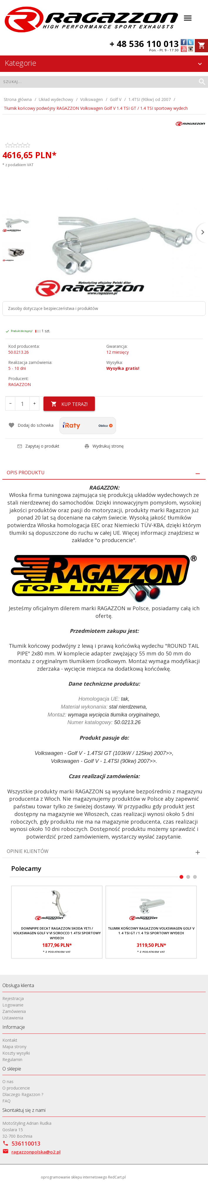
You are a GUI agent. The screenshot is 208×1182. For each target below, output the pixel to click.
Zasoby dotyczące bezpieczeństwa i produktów (53, 308)
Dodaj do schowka (30, 425)
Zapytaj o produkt (38, 445)
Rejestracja (13, 998)
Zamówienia (14, 1011)
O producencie (16, 1088)
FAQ (6, 1101)
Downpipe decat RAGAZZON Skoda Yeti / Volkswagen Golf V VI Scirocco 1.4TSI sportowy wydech (57, 933)
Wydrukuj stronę (104, 445)
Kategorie (104, 63)
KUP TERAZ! (69, 404)
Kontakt (9, 1040)
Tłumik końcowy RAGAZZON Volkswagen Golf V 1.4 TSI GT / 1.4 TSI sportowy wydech (151, 930)
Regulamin (12, 1059)
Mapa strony (14, 1046)
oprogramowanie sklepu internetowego (74, 1176)
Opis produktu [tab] (26, 472)
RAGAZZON (19, 384)
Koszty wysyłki (16, 1052)
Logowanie (13, 1004)
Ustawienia (12, 1017)
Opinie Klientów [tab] (27, 851)
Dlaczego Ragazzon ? (22, 1094)
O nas (8, 1081)
